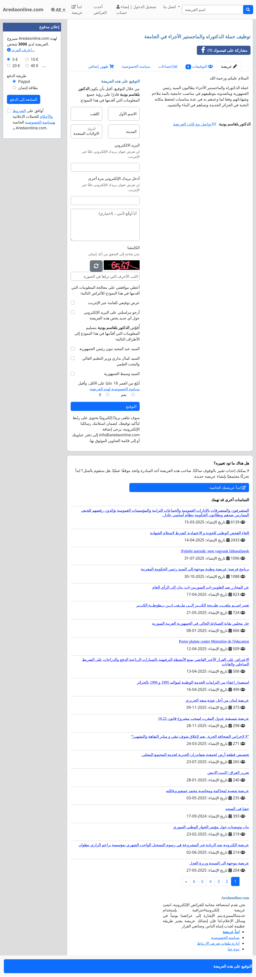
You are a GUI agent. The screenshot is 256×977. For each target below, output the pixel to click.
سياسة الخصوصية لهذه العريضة (115, 389)
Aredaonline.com (23, 9)
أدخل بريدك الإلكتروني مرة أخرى (114, 178)
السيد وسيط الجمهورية (122, 373)
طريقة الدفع (16, 75)
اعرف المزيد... (21, 49)
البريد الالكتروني (127, 145)
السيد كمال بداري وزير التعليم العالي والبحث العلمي (111, 361)
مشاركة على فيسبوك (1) (222, 50)
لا (100, 394)
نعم (123, 394)
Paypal (24, 81)
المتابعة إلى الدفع (23, 99)
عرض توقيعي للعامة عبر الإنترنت (114, 302)
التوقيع (131, 406)
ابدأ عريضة (77, 9)
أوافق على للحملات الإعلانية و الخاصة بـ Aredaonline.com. (34, 119)
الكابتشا (133, 247)
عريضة (229, 66)
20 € (16, 65)
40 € (34, 65)
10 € (34, 59)
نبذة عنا (233, 949)
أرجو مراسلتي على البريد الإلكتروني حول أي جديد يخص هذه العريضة (112, 315)
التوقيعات (199, 66)
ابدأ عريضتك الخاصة (228, 487)
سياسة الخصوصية (136, 66)
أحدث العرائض (100, 9)
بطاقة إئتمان (28, 87)
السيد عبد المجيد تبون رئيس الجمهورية (110, 348)
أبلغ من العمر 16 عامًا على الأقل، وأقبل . (109, 386)
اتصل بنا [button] (170, 6)
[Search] (212, 9)
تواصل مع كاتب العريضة (194, 124)
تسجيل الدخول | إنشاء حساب (136, 9)
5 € (15, 59)
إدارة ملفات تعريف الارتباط (218, 943)
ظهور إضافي (101, 66)
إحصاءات (167, 66)
